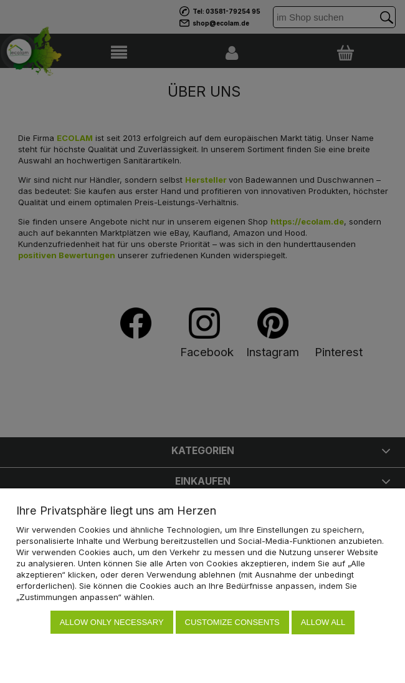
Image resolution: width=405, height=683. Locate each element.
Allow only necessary (112, 622)
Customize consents (232, 622)
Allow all (323, 622)
